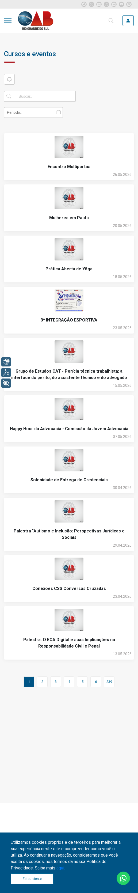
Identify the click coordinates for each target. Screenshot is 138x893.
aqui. (60, 868)
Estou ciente (32, 879)
